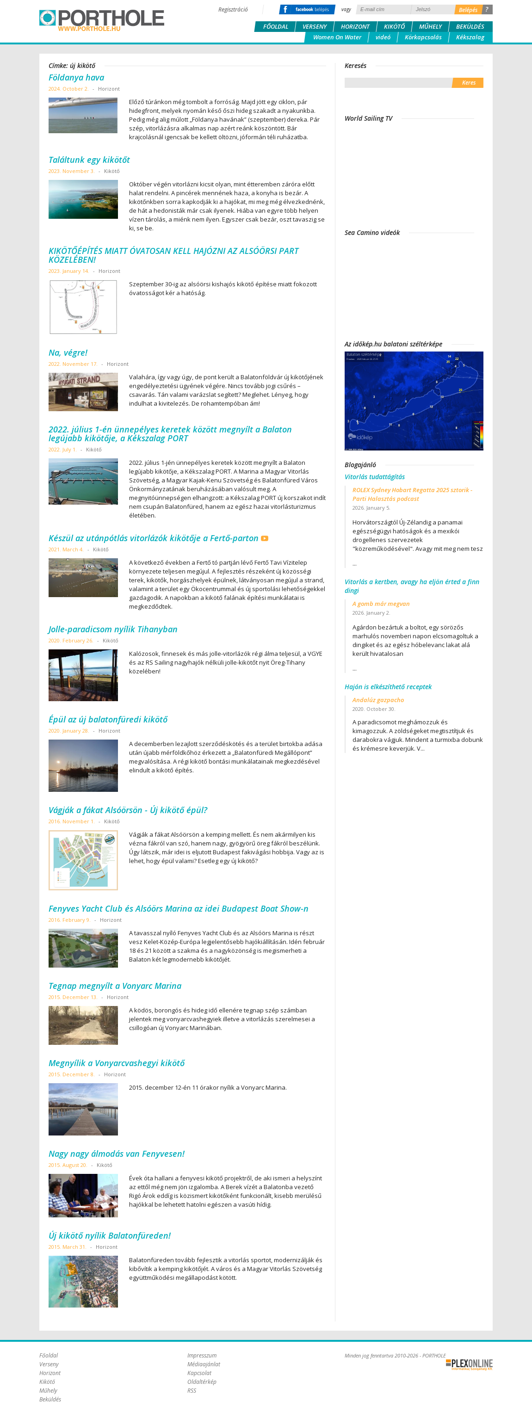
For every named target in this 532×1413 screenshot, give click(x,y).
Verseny (315, 26)
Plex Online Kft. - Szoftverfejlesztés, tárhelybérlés (469, 1364)
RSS (191, 1390)
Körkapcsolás (423, 37)
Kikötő (394, 26)
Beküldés (470, 26)
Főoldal (275, 26)
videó (383, 37)
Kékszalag (470, 37)
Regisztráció (233, 9)
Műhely (430, 26)
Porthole (101, 20)
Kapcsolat (199, 1373)
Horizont (355, 26)
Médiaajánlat (203, 1364)
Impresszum (202, 1355)
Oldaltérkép (202, 1382)
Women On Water (337, 37)
